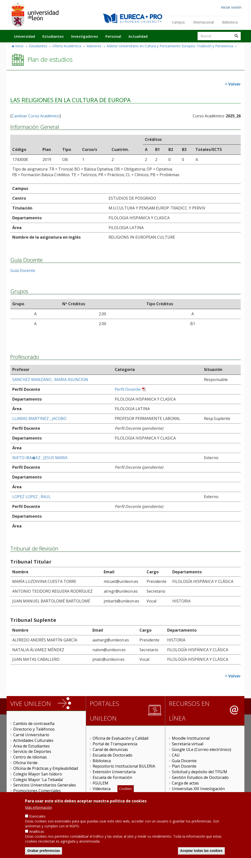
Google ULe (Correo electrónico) (201, 749)
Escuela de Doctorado (112, 755)
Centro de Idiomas (30, 757)
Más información (38, 808)
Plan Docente (184, 766)
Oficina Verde (25, 762)
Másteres (94, 46)
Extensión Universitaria (114, 771)
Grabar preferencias (43, 851)
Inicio (19, 46)
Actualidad (138, 36)
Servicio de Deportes (32, 751)
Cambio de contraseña (33, 723)
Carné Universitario (31, 734)
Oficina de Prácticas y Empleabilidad (45, 768)
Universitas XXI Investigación (198, 788)
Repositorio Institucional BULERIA (124, 766)
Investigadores (84, 36)
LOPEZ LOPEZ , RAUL (31, 496)
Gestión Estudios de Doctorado (200, 777)
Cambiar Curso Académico (36, 116)
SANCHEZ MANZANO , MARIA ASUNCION (50, 379)
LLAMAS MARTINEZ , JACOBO (39, 418)
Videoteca (102, 788)
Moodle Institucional (191, 738)
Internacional (203, 22)
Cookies (125, 789)
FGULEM (100, 783)
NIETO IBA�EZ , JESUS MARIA (39, 457)
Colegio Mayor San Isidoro (37, 774)
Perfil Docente (128, 389)
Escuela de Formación (112, 777)
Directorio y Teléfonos (34, 729)
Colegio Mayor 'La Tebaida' (38, 779)
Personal (113, 36)
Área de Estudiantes (31, 746)
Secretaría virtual (187, 744)
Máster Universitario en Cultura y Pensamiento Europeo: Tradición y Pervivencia (170, 46)
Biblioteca (230, 22)
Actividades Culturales (33, 740)
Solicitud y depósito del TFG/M (199, 771)
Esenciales (37, 817)
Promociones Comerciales (37, 790)
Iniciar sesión (231, 7)
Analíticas (36, 832)
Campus (178, 22)
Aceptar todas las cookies (201, 851)
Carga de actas (185, 783)
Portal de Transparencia (115, 744)
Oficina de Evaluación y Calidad (120, 738)
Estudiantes (53, 36)
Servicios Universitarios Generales (44, 785)
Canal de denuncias (110, 749)
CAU (176, 755)
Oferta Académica (66, 46)
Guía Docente (22, 270)
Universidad (24, 36)
